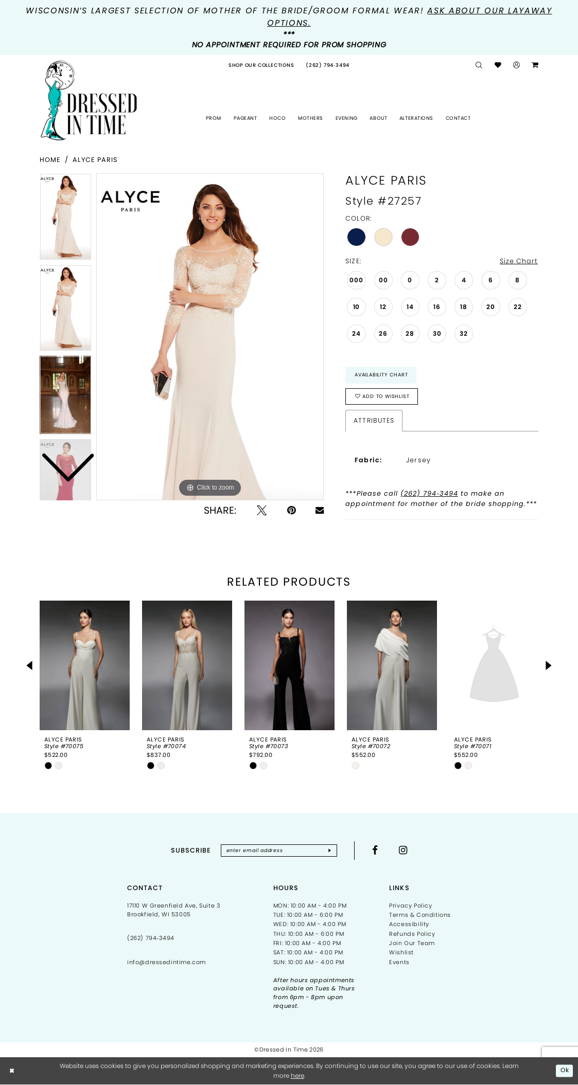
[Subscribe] (330, 850)
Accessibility (409, 924)
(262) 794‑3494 (429, 494)
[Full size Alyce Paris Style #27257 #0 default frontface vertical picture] (210, 337)
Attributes (374, 420)
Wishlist (401, 953)
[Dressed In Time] (89, 100)
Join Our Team (412, 943)
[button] (516, 65)
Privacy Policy (410, 905)
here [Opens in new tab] (297, 1075)
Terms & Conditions (420, 915)
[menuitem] (261, 65)
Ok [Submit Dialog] (565, 1070)
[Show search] (479, 65)
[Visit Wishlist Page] (497, 65)
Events (399, 962)
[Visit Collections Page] (261, 65)
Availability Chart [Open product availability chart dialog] (381, 374)
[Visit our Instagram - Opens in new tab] (403, 850)
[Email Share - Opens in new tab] (320, 510)
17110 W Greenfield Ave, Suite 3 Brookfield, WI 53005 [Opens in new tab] (174, 909)
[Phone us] (328, 65)
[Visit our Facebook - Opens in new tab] (376, 850)
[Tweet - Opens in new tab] (262, 510)
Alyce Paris (95, 159)
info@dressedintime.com (166, 963)
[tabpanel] (210, 337)
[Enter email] (278, 850)
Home (50, 159)
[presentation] (85, 665)
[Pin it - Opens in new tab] (291, 510)
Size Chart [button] (519, 261)
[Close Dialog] (12, 1071)
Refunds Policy (412, 934)
